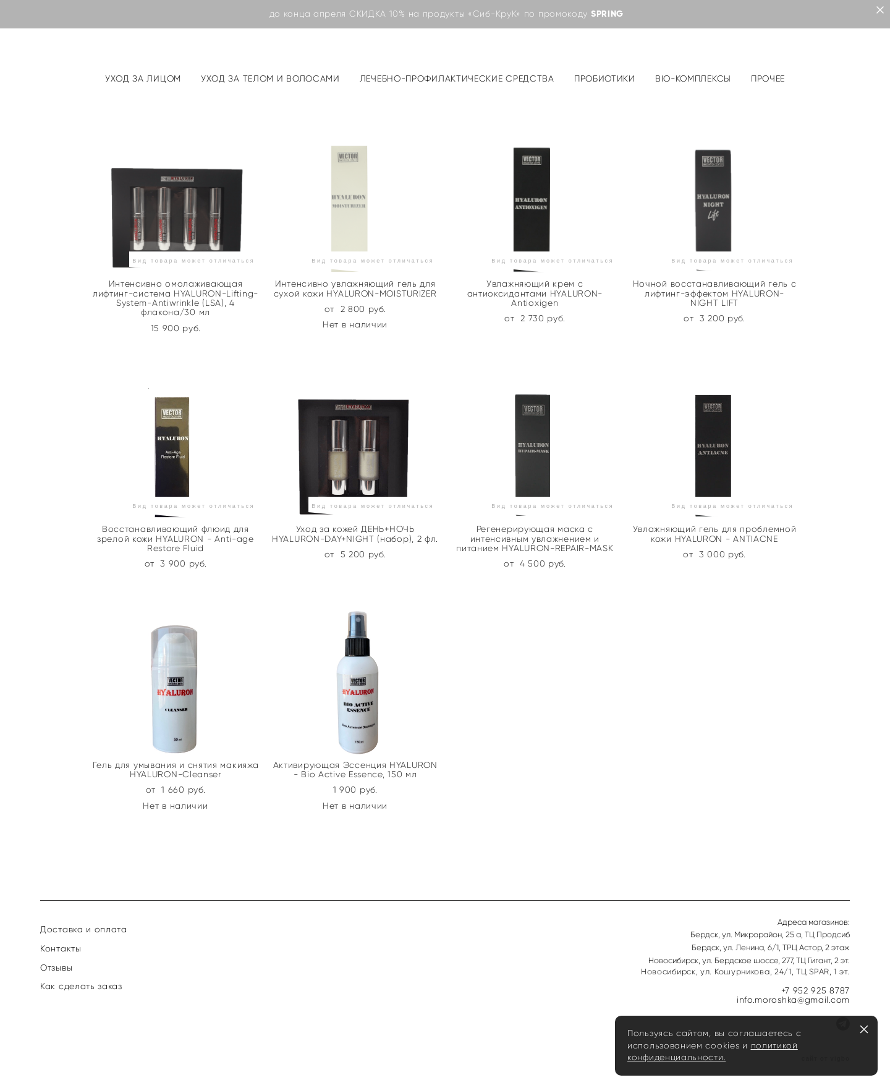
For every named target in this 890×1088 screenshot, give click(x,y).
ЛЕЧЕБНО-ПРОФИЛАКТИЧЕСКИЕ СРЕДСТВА (457, 79)
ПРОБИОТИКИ (604, 79)
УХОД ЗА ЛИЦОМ (143, 79)
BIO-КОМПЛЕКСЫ (693, 79)
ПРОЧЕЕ (768, 79)
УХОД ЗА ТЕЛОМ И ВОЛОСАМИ (270, 79)
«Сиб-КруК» (494, 14)
